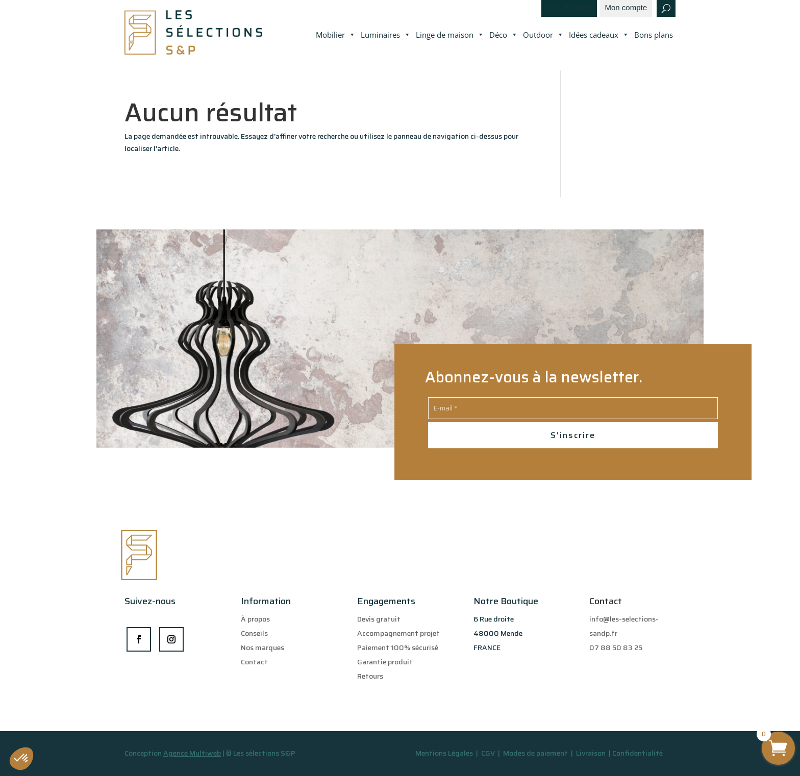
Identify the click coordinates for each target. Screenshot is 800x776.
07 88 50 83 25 (615, 647)
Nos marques (569, 8)
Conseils (254, 633)
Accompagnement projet (398, 633)
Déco (503, 35)
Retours (370, 676)
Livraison (591, 753)
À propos (255, 619)
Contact (254, 661)
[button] (21, 758)
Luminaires (386, 35)
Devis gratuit (379, 619)
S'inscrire (573, 435)
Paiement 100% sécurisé (397, 647)
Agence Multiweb (192, 753)
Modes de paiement (535, 753)
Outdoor (543, 35)
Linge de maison (450, 35)
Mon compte (626, 8)
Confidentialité (637, 753)
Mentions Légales (444, 753)
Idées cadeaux (599, 35)
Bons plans (653, 35)
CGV (488, 753)
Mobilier (336, 35)
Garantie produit (385, 661)
